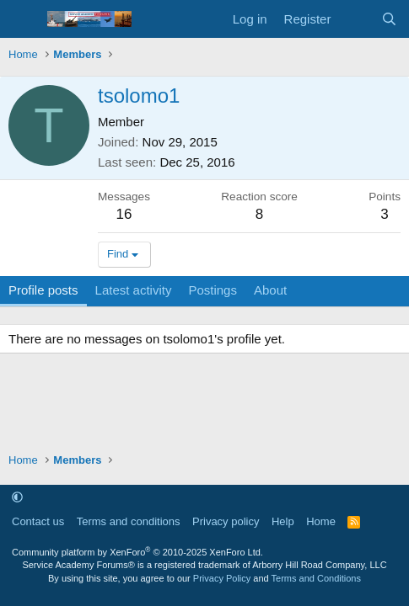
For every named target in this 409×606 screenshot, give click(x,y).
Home (321, 521)
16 (124, 214)
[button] (17, 497)
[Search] (389, 19)
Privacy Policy (221, 578)
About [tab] (270, 290)
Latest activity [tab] (133, 290)
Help (283, 521)
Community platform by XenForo (137, 552)
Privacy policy (225, 521)
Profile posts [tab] (43, 290)
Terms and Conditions (316, 578)
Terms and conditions (128, 521)
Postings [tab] (212, 290)
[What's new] (355, 19)
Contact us (38, 521)
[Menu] (23, 19)
